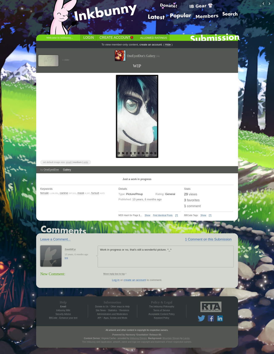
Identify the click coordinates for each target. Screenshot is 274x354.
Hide (168, 44)
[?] (176, 215)
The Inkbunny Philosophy (161, 306)
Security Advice (63, 314)
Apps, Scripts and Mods (115, 318)
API (99, 318)
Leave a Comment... (55, 239)
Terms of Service (161, 310)
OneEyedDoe (51, 169)
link (66, 258)
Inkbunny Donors (138, 338)
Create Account (114, 37)
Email (63, 306)
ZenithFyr (70, 249)
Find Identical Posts (162, 215)
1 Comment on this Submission (208, 239)
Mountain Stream (171, 338)
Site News (101, 310)
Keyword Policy (161, 318)
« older (65, 60)
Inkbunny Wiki (63, 310)
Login (88, 37)
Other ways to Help (120, 306)
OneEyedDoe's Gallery (143, 56)
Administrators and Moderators (112, 314)
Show (147, 215)
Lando (186, 338)
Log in (115, 280)
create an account (150, 44)
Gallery (67, 169)
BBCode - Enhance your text (63, 318)
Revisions (124, 310)
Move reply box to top (114, 274)
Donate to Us (101, 306)
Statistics (112, 310)
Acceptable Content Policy (161, 314)
